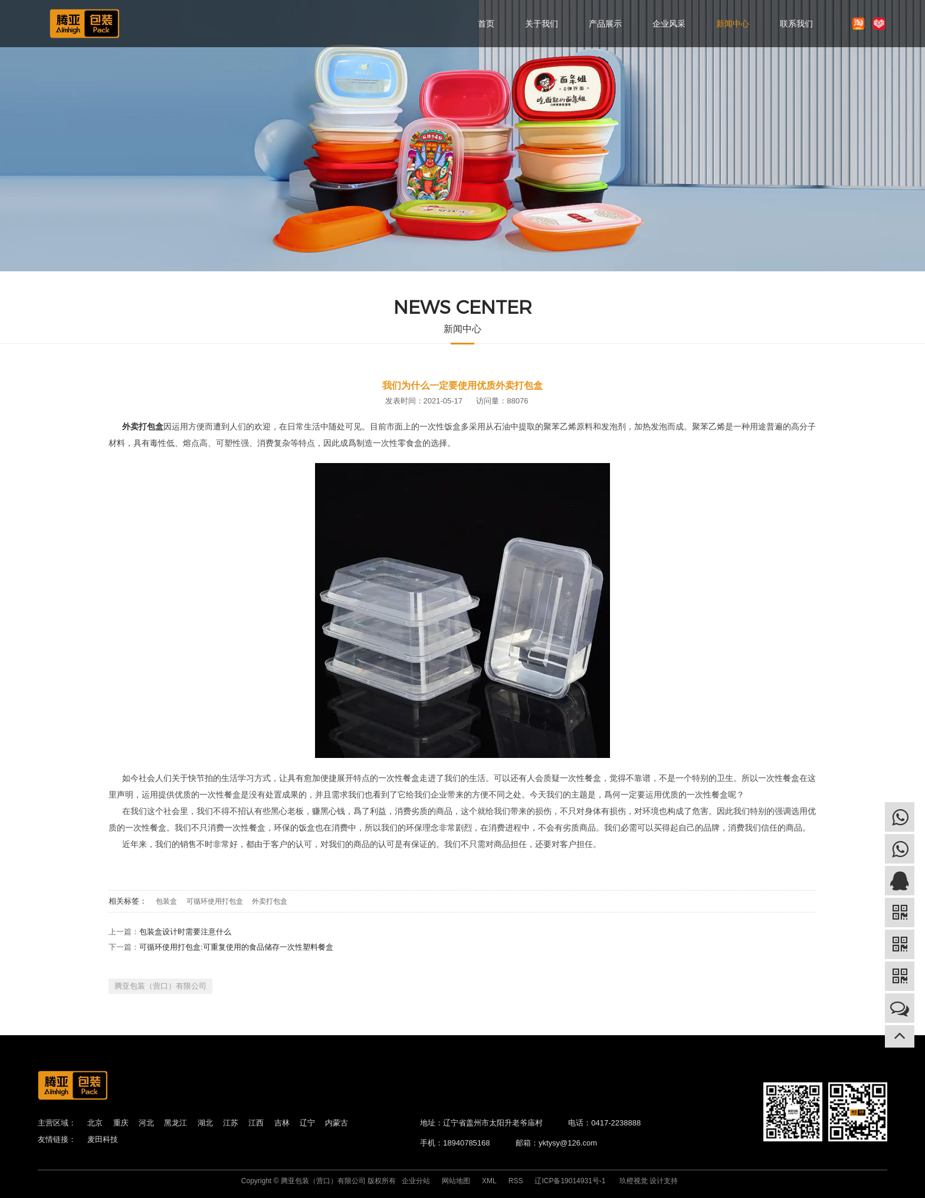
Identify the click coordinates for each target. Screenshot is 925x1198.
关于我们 (541, 23)
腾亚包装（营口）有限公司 (160, 986)
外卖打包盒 (269, 901)
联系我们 (796, 23)
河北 (146, 1122)
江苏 (230, 1122)
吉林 (282, 1122)
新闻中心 (732, 23)
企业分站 (416, 1181)
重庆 (121, 1122)
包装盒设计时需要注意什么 (185, 931)
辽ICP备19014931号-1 (569, 1181)
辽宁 (307, 1122)
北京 (95, 1122)
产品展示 (605, 23)
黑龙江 (175, 1122)
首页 (486, 23)
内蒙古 (336, 1122)
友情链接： (57, 1139)
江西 (256, 1122)
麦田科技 (102, 1139)
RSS (516, 1181)
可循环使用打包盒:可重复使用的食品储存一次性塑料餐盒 (236, 947)
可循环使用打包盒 (214, 901)
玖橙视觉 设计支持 (648, 1181)
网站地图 (456, 1181)
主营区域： (57, 1122)
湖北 (205, 1122)
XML (489, 1181)
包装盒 (166, 901)
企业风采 (668, 23)
